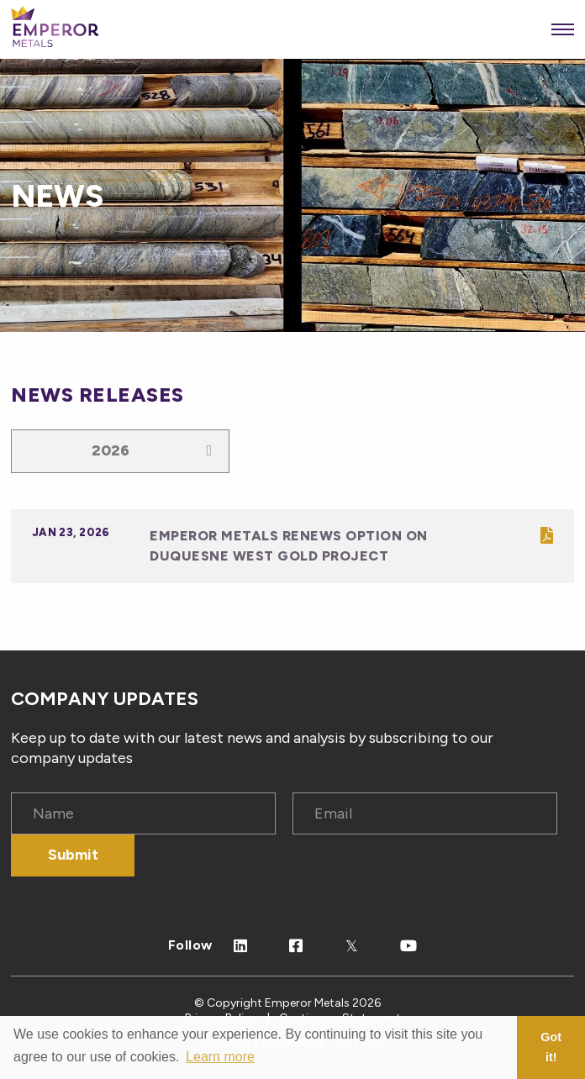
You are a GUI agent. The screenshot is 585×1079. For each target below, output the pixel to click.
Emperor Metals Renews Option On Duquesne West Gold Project (289, 546)
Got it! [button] (550, 1047)
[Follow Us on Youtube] (409, 946)
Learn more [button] (220, 1057)
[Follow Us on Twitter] (352, 946)
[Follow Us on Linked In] (241, 946)
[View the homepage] (54, 30)
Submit (73, 854)
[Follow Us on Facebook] (296, 946)
